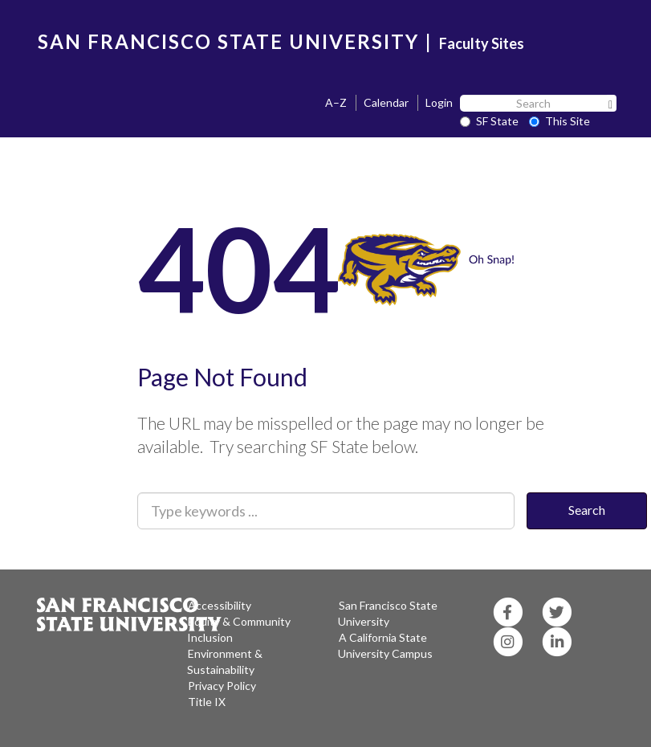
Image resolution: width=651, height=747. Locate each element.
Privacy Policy (222, 685)
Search (586, 509)
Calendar (386, 102)
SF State (489, 121)
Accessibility (219, 605)
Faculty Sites (481, 43)
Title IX (207, 701)
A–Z (336, 102)
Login (439, 102)
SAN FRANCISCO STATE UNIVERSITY (228, 41)
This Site (559, 121)
